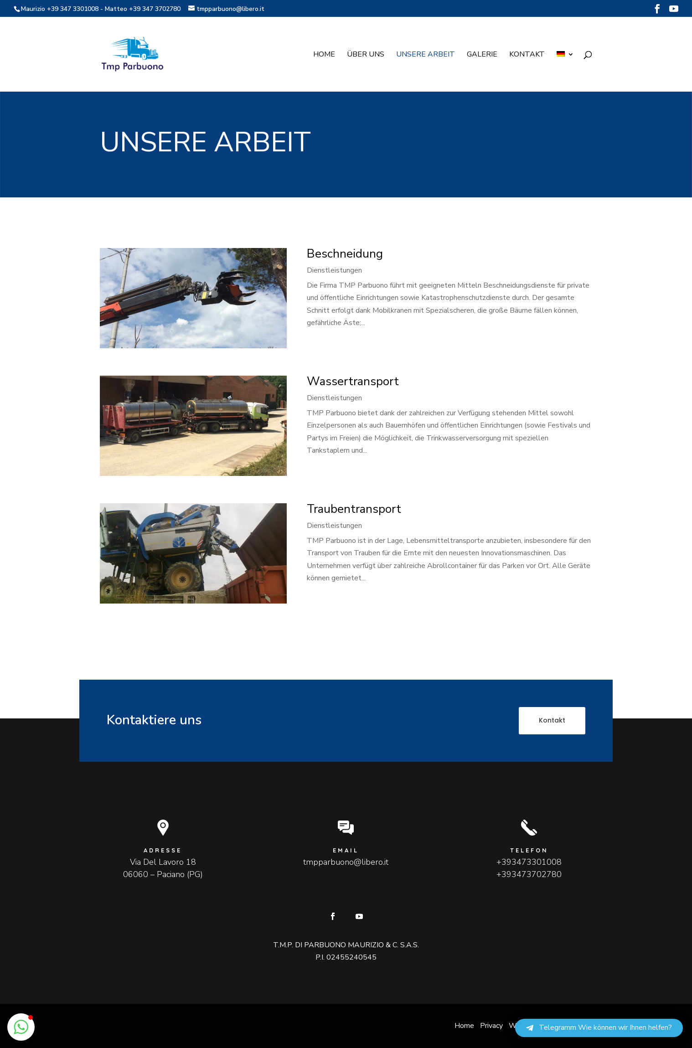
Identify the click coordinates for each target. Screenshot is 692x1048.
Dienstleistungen (334, 270)
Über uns (365, 55)
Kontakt (527, 55)
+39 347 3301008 (72, 9)
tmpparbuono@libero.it (345, 862)
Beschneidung (345, 254)
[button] (21, 1027)
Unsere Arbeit (425, 55)
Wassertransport (353, 381)
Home (324, 55)
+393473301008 (529, 862)
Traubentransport (354, 509)
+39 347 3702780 (155, 9)
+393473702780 (529, 874)
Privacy (491, 1026)
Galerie (482, 55)
